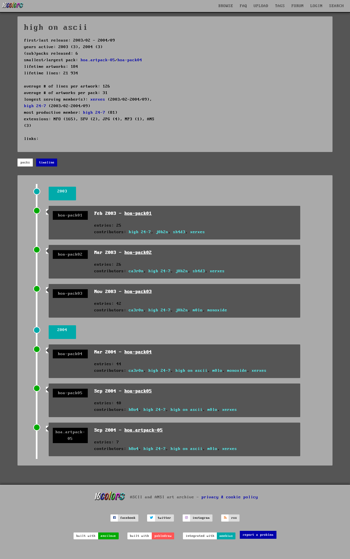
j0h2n (162, 232)
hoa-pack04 (130, 60)
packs (25, 162)
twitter (164, 518)
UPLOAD (261, 6)
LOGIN (316, 6)
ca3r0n (136, 271)
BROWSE (225, 6)
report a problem (258, 535)
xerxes (98, 99)
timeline (46, 162)
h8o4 (134, 410)
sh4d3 (179, 232)
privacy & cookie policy (230, 497)
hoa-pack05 (138, 391)
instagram (201, 518)
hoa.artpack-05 (98, 60)
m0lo (198, 310)
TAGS (280, 6)
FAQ (243, 6)
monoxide (217, 310)
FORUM (297, 6)
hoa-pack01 (138, 213)
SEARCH (336, 6)
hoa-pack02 (138, 252)
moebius (226, 536)
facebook (128, 518)
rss (234, 518)
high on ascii (192, 370)
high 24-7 (35, 106)
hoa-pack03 (138, 291)
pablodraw (163, 536)
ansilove (108, 536)
